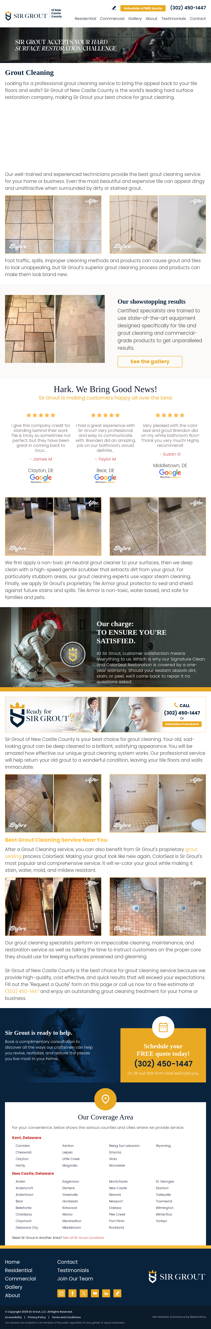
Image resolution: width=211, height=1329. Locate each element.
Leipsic (67, 1152)
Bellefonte (23, 1208)
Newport (116, 1201)
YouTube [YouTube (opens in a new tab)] (95, 1293)
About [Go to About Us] (151, 18)
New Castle (118, 1188)
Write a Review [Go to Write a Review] (114, 8)
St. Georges (165, 1181)
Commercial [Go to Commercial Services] (112, 18)
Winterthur (164, 1214)
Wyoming (163, 1145)
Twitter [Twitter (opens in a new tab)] (84, 1293)
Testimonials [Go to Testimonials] (173, 18)
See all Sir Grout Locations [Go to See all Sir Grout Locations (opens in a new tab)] (83, 1237)
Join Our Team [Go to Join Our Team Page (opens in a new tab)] (75, 1278)
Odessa (115, 1208)
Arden (20, 1181)
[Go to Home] (37, 16)
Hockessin (70, 1201)
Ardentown (24, 1194)
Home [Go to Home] (12, 1262)
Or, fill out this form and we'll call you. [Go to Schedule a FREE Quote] (163, 1073)
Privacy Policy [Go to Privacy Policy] (37, 1317)
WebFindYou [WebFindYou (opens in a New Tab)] (198, 1317)
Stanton (162, 1188)
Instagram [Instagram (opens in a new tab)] (61, 1293)
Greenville (70, 1194)
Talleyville (163, 1194)
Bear (19, 1201)
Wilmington (164, 1208)
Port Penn (116, 1221)
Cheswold (23, 1152)
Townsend (164, 1201)
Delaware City (27, 1227)
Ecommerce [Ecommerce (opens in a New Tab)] (178, 1317)
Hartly (20, 1165)
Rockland (116, 1227)
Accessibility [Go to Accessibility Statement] (13, 1317)
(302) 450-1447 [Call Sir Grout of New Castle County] (188, 8)
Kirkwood (69, 1208)
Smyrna (115, 1152)
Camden (23, 1145)
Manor (67, 1214)
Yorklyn (161, 1221)
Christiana (24, 1214)
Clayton (22, 1159)
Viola (113, 1159)
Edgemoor (70, 1181)
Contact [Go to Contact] (198, 18)
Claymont (23, 1221)
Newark (115, 1194)
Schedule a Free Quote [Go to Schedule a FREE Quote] (182, 724)
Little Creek (71, 1159)
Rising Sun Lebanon (124, 1145)
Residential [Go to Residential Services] (85, 18)
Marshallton (71, 1221)
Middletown (71, 1227)
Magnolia (69, 1165)
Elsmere (68, 1188)
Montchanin (118, 1181)
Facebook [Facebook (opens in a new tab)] (72, 1293)
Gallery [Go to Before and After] (135, 18)
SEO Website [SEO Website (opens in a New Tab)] (160, 1317)
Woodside (117, 1165)
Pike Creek (117, 1214)
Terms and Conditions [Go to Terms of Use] (66, 1317)
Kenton (68, 1145)
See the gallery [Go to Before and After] (150, 361)
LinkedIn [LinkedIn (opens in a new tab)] (106, 1293)
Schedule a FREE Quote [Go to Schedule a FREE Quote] (143, 8)
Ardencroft (24, 1188)
